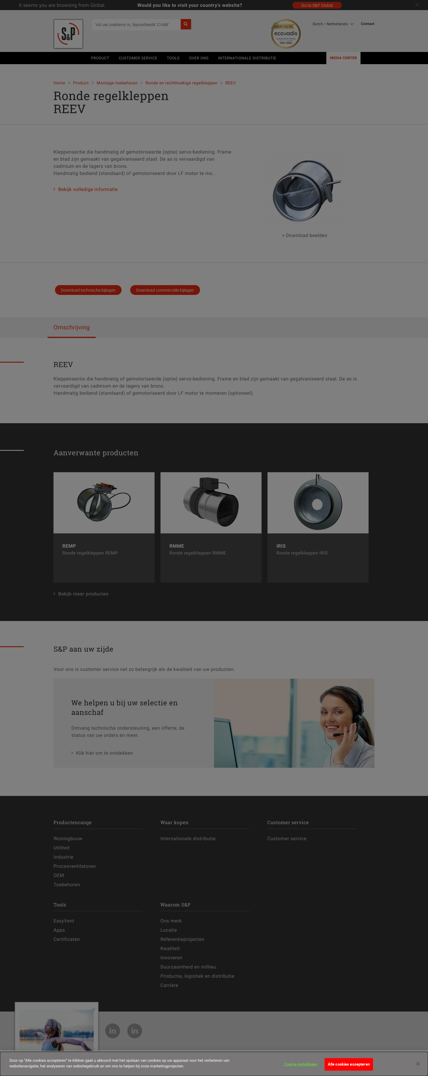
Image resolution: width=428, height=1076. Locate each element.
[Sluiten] (417, 1064)
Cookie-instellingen (300, 1064)
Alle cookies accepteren (349, 1064)
